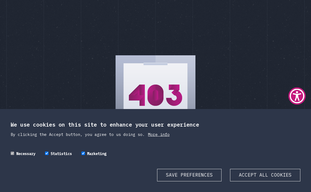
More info (159, 134)
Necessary (25, 153)
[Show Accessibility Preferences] (297, 96)
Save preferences (189, 175)
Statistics (61, 153)
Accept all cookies (265, 175)
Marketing (96, 153)
